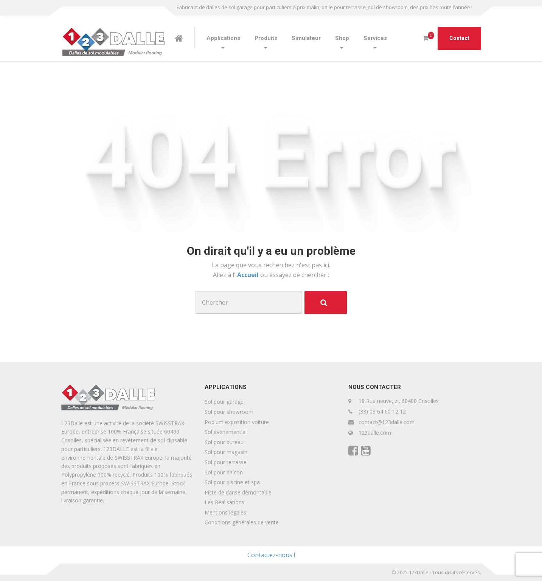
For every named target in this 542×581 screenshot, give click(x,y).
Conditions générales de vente (242, 522)
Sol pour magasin (226, 452)
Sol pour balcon (224, 472)
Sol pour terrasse (226, 462)
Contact (459, 38)
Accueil (248, 275)
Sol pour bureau (224, 442)
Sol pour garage (224, 401)
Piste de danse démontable (238, 492)
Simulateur (306, 38)
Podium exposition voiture (237, 422)
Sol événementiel (226, 431)
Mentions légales (225, 512)
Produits (266, 38)
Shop (342, 38)
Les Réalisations (224, 502)
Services (375, 38)
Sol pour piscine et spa (232, 482)
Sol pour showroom (229, 411)
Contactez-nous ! (271, 555)
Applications (223, 38)
